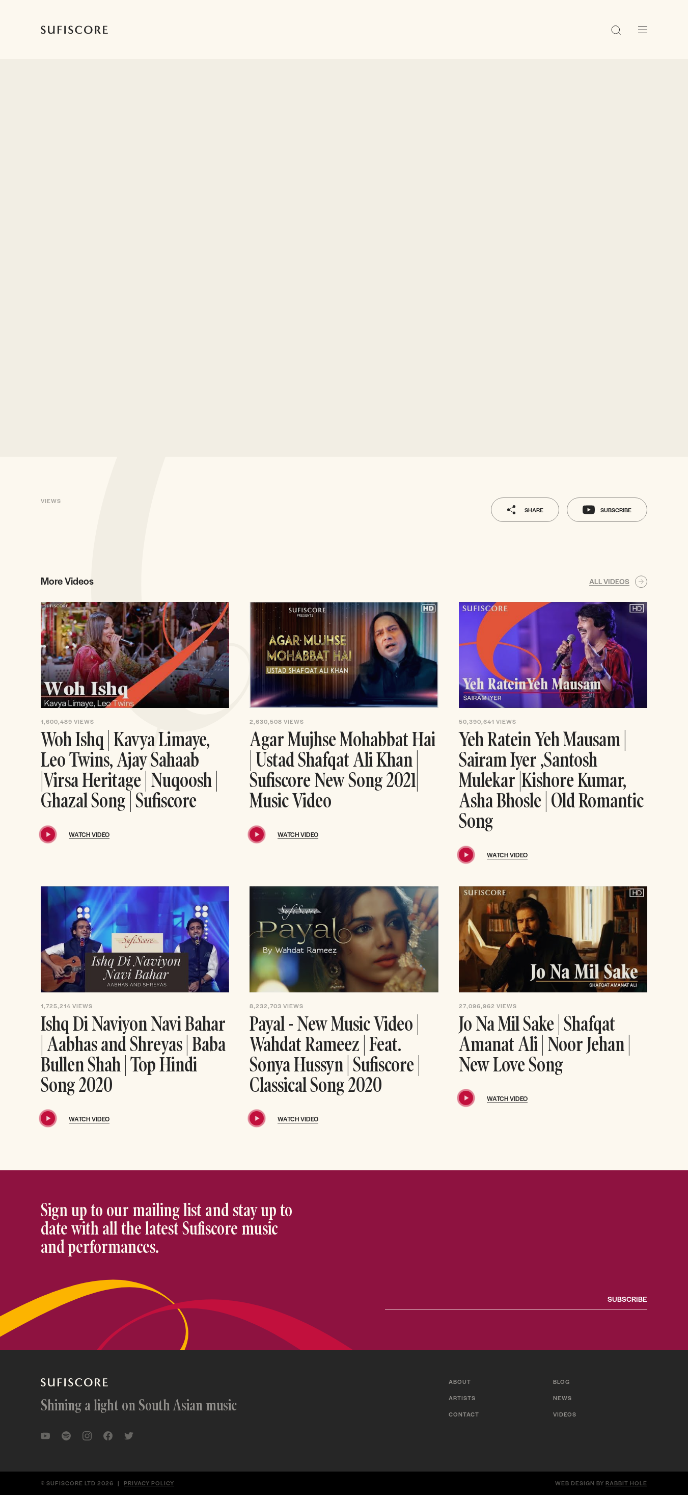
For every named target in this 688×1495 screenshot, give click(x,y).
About (460, 1381)
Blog (561, 1381)
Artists (462, 1398)
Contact (464, 1414)
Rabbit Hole (626, 1483)
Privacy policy (149, 1483)
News (562, 1398)
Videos (564, 1414)
